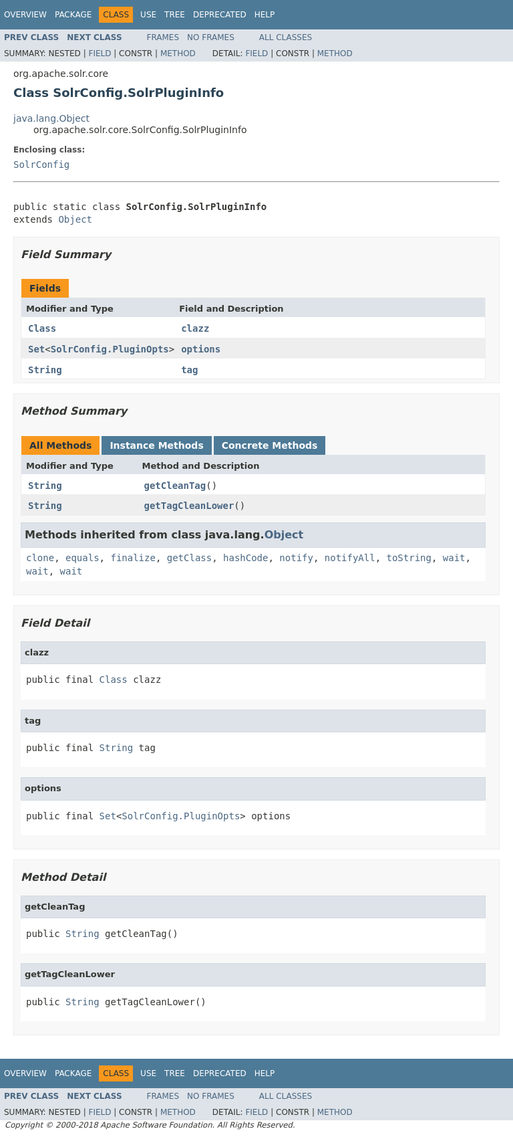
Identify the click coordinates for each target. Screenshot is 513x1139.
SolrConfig (41, 164)
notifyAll (350, 557)
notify (296, 557)
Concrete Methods (270, 445)
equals (82, 557)
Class (42, 328)
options (200, 349)
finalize (132, 557)
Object (75, 219)
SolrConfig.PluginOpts (110, 349)
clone (40, 557)
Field (99, 53)
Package (73, 14)
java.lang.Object (51, 118)
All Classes (285, 37)
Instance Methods (156, 445)
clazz (195, 328)
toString (409, 557)
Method (178, 53)
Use (148, 14)
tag (189, 370)
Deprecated (219, 14)
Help (264, 14)
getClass (189, 557)
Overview (25, 14)
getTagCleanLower (189, 505)
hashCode (245, 557)
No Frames (210, 37)
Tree (174, 14)
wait (454, 557)
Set (36, 349)
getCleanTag (175, 485)
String (45, 370)
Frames (163, 37)
